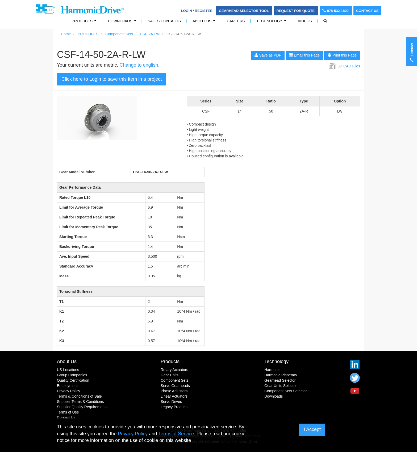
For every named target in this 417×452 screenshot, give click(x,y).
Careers (236, 21)
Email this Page (304, 55)
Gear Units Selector (280, 386)
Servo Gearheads (175, 386)
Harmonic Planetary (280, 375)
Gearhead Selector (280, 380)
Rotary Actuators (174, 370)
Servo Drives (171, 401)
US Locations (68, 370)
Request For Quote (295, 11)
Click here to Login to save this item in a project (111, 79)
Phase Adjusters (174, 391)
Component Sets (119, 34)
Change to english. (139, 65)
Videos (305, 21)
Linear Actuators (174, 396)
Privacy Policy (68, 391)
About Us (205, 22)
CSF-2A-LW (150, 34)
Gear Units (169, 375)
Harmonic (272, 370)
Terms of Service (176, 433)
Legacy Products (174, 407)
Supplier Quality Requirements (82, 407)
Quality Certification (73, 380)
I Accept (312, 429)
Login (186, 11)
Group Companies (72, 375)
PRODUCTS (85, 22)
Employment (67, 386)
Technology (272, 22)
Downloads (123, 22)
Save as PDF (268, 55)
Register (203, 11)
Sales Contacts (164, 21)
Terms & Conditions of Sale (79, 396)
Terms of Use (68, 412)
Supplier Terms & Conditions (80, 401)
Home (66, 34)
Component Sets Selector (285, 391)
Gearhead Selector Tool (244, 11)
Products (170, 361)
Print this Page (342, 55)
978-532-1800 (336, 11)
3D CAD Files (344, 66)
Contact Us (367, 11)
